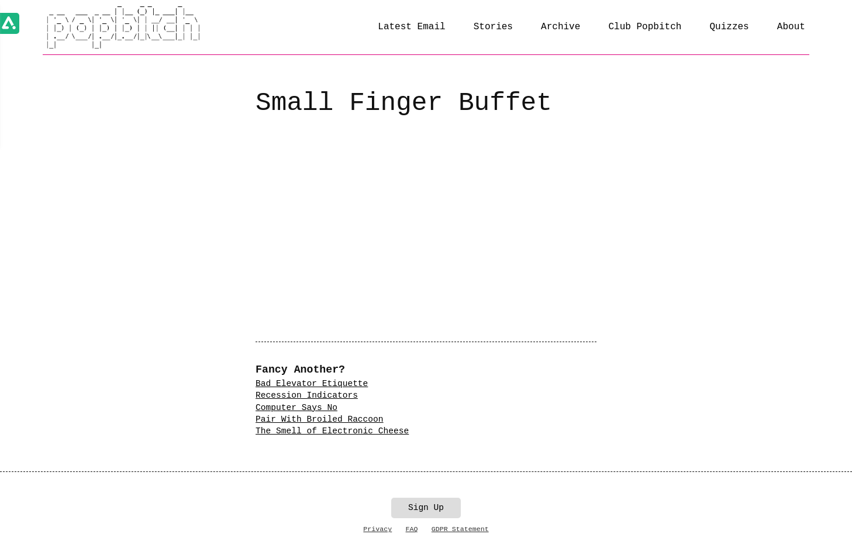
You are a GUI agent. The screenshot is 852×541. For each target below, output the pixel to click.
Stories (493, 27)
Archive (560, 27)
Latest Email (411, 27)
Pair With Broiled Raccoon (319, 419)
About (791, 27)
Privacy (377, 529)
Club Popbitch (644, 27)
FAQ (412, 529)
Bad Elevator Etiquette (312, 383)
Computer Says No (296, 407)
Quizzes (728, 27)
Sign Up (426, 507)
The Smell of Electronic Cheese (332, 431)
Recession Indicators (307, 395)
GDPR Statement (460, 529)
